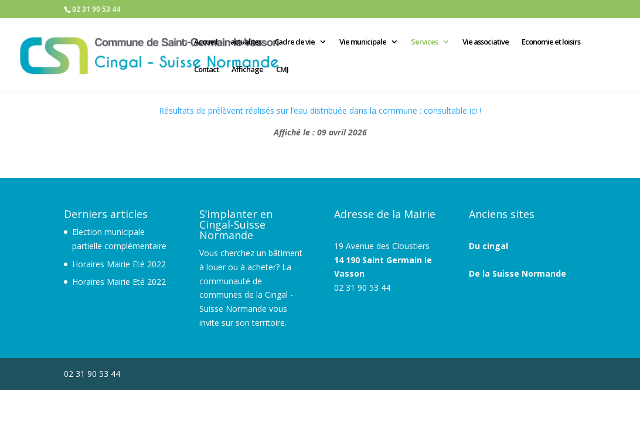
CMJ (282, 69)
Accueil (205, 42)
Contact (206, 69)
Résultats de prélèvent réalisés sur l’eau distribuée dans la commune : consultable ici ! (320, 110)
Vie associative (485, 42)
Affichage (247, 69)
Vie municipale (362, 42)
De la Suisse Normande (517, 273)
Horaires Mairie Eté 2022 (119, 264)
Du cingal (488, 245)
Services (424, 42)
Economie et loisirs (551, 42)
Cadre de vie (294, 42)
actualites (245, 42)
